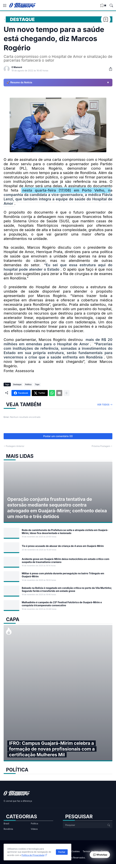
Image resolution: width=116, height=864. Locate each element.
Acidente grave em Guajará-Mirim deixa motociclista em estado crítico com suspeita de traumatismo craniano (65, 560)
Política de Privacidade (33, 855)
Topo (37, 384)
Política (28, 384)
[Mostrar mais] (66, 393)
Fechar (61, 852)
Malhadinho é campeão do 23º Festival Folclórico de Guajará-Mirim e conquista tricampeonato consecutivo (62, 604)
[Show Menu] (4, 5)
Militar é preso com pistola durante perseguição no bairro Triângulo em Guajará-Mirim (63, 575)
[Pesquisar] (111, 5)
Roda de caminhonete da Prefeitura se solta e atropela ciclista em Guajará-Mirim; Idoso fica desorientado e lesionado (65, 532)
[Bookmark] (105, 19)
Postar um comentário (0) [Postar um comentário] (58, 436)
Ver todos (103, 404)
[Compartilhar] (109, 69)
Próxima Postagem (101, 446)
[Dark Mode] (105, 5)
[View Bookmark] (102, 6)
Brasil (6, 823)
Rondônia (8, 829)
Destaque (22, 19)
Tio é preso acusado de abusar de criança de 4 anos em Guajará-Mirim (63, 545)
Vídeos (34, 829)
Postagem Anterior (15, 446)
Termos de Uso (90, 851)
